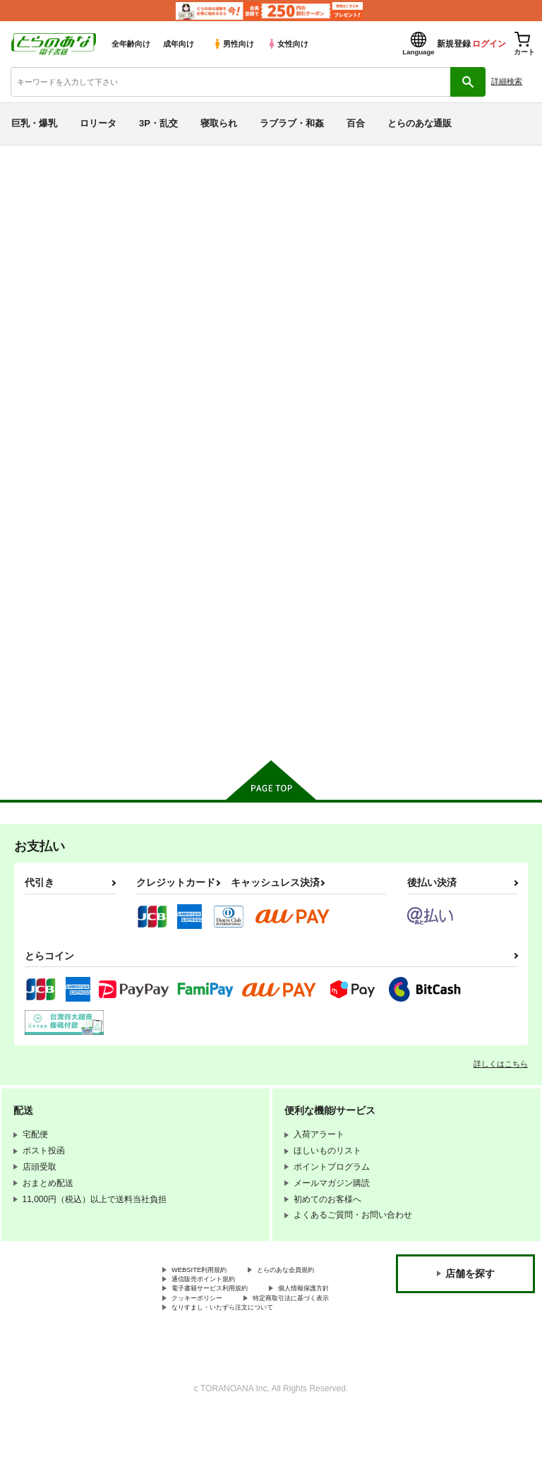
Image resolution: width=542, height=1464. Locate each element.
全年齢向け (131, 44)
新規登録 (454, 44)
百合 (356, 123)
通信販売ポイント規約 (213, 1309)
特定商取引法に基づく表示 (222, 1344)
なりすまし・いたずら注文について (239, 1356)
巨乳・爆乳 (34, 123)
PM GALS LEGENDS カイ (378, 237)
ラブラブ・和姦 (292, 123)
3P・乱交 (158, 123)
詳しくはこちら (501, 1078)
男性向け (233, 44)
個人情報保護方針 (205, 1333)
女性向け (287, 44)
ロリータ (98, 123)
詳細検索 (506, 81)
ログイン (489, 44)
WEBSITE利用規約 (207, 1285)
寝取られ (218, 123)
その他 (65, 209)
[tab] (168, 392)
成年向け (178, 44)
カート (219, 726)
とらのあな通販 (419, 123)
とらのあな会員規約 (209, 1297)
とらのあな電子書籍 (41, 156)
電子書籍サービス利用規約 (222, 1321)
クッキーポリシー (303, 1333)
